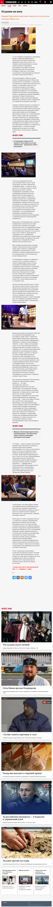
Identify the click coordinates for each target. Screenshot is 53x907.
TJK (26, 2)
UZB (33, 2)
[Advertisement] (26, 594)
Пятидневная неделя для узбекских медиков (9, 872)
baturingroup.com (37, 905)
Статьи (10, 6)
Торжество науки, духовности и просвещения (40, 872)
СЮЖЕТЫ (26, 6)
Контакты (5, 902)
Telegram (22, 569)
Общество (16, 22)
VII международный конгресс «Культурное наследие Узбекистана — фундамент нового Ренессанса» (21, 24)
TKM (29, 2)
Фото (20, 6)
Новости (3, 6)
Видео (15, 6)
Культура (11, 22)
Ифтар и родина (24, 871)
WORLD (37, 2)
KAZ (19, 2)
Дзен (29, 569)
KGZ (22, 2)
